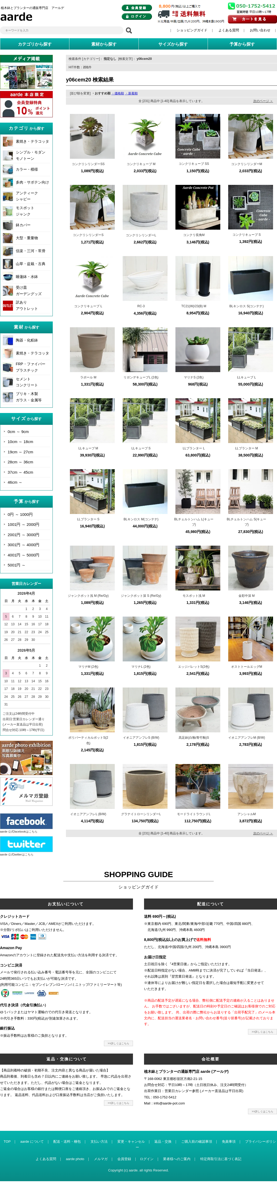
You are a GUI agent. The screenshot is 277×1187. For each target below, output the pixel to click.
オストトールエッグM (246, 667)
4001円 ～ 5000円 (23, 555)
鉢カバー (23, 225)
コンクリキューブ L (88, 306)
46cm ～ (15, 482)
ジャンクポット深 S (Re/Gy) (141, 596)
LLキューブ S (141, 448)
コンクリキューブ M (141, 164)
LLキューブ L (246, 377)
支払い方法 (99, 1141)
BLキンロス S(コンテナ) (246, 306)
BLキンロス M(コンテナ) (141, 519)
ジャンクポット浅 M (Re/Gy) (88, 596)
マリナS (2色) (193, 377)
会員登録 (124, 1159)
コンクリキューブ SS (194, 164)
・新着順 (131, 93)
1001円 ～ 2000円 (23, 524)
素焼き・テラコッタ (32, 141)
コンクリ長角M (194, 235)
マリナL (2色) (140, 667)
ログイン (147, 1159)
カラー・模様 (27, 169)
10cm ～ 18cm (20, 441)
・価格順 (117, 93)
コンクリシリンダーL (141, 235)
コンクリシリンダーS (88, 235)
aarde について (32, 1141)
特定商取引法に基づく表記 (220, 1159)
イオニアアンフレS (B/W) (141, 737)
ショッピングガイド (191, 30)
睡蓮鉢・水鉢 (27, 277)
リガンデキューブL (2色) (140, 377)
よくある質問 (228, 30)
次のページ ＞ (263, 101)
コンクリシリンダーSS (88, 164)
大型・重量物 (27, 238)
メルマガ (101, 1159)
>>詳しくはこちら (118, 1043)
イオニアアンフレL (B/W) (88, 814)
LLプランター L (194, 448)
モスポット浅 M (194, 596)
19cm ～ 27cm (20, 452)
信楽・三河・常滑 (30, 251)
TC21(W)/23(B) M (193, 306)
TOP (7, 1141)
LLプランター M (246, 448)
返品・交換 (162, 1141)
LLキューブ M (88, 448)
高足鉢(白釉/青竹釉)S (194, 737)
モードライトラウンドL (194, 814)
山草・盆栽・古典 (30, 264)
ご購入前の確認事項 (196, 1141)
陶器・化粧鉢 (27, 340)
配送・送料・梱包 (67, 1141)
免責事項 (229, 1141)
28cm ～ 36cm (20, 462)
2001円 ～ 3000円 (23, 534)
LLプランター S (88, 519)
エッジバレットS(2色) (193, 667)
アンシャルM (246, 814)
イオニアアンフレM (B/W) (246, 737)
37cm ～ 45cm (20, 472)
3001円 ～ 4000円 (23, 544)
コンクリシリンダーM (246, 164)
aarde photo (75, 1159)
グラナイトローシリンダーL (141, 814)
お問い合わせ (260, 30)
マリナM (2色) (88, 667)
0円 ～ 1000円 (20, 514)
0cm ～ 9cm (18, 431)
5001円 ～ (17, 565)
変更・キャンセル (131, 1141)
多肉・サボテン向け (32, 182)
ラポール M (88, 377)
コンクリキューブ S (246, 235)
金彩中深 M (246, 596)
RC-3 (141, 306)
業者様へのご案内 (176, 1159)
